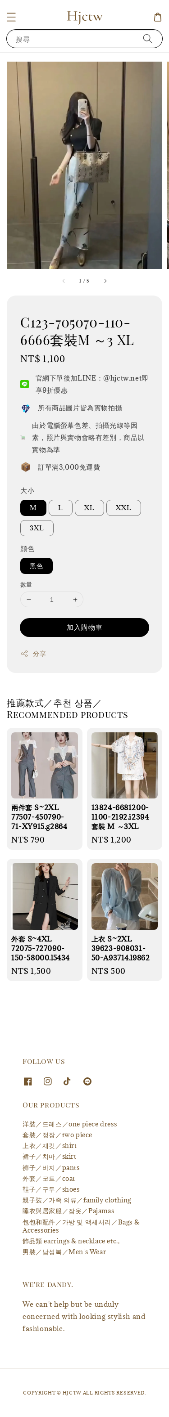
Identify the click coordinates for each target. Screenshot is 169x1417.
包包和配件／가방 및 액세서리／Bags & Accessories (81, 1226)
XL (89, 507)
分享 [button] (33, 653)
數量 (26, 584)
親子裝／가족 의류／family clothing (77, 1200)
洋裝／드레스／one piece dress (70, 1124)
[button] (11, 17)
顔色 (27, 548)
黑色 (36, 565)
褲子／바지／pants (51, 1167)
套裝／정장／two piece (57, 1134)
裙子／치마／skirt (50, 1156)
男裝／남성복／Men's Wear (64, 1251)
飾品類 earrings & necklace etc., (71, 1241)
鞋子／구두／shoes (51, 1189)
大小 (27, 490)
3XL (37, 528)
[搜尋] (147, 38)
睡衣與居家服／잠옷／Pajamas (68, 1210)
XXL (124, 507)
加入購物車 (85, 627)
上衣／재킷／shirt (50, 1145)
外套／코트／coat (49, 1178)
